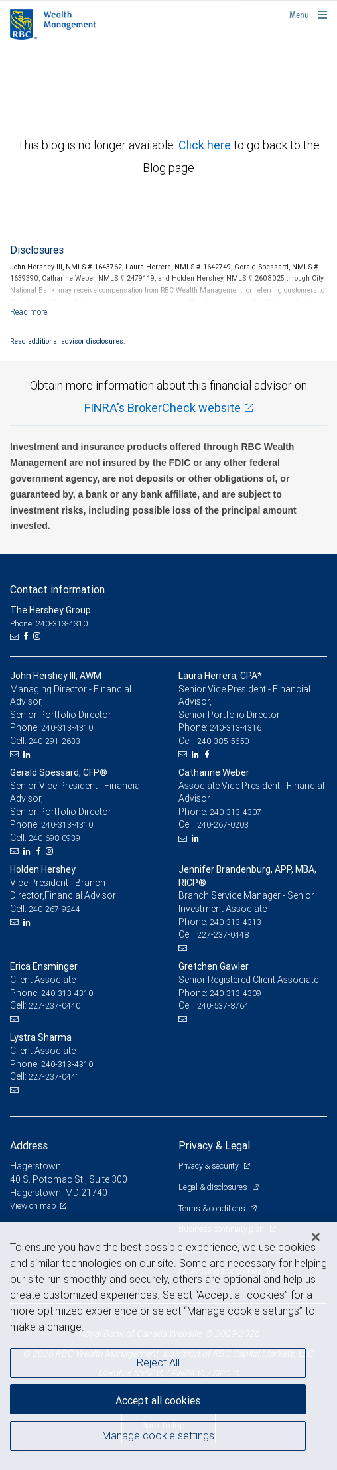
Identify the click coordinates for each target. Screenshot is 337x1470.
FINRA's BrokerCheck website (162, 407)
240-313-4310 (67, 727)
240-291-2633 (54, 741)
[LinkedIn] (28, 755)
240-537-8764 (223, 1005)
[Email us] (15, 636)
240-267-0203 (223, 824)
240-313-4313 (235, 922)
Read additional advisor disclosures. (67, 341)
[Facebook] (27, 636)
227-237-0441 (54, 1076)
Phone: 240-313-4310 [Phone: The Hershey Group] (49, 623)
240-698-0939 (54, 838)
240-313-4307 (235, 812)
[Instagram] (38, 636)
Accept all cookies (157, 1400)
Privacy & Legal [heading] (214, 1145)
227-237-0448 (223, 934)
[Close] (315, 1237)
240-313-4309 (235, 993)
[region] (168, 1346)
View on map (33, 1205)
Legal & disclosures (213, 1187)
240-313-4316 (235, 727)
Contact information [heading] (57, 589)
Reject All (158, 1362)
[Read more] (29, 312)
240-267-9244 (54, 909)
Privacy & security (209, 1165)
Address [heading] (29, 1145)
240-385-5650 (223, 741)
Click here (206, 145)
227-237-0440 (54, 1005)
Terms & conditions (212, 1208)
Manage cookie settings (158, 1435)
